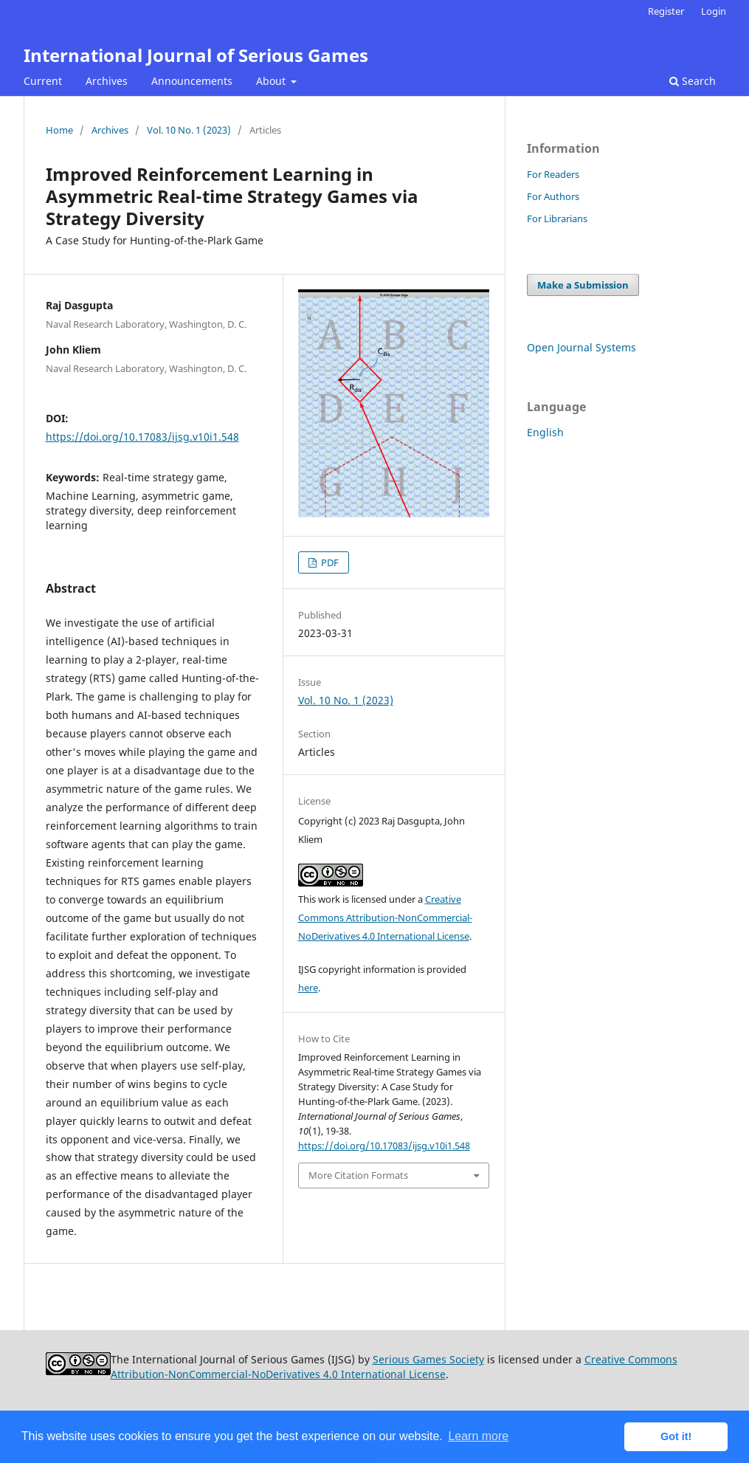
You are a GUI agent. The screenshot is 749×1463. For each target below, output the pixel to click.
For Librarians (557, 218)
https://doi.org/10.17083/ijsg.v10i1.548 (142, 437)
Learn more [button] (478, 1436)
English (545, 432)
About (272, 81)
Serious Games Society (428, 1359)
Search (692, 81)
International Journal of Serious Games (196, 55)
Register (666, 11)
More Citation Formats (358, 1175)
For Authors (553, 196)
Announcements (191, 81)
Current (43, 81)
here (308, 987)
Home (59, 130)
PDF (329, 562)
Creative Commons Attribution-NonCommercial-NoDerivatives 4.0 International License (385, 917)
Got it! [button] (675, 1436)
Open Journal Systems (581, 347)
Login (713, 11)
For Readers (553, 174)
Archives (107, 81)
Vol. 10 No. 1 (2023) (189, 130)
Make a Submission (583, 285)
